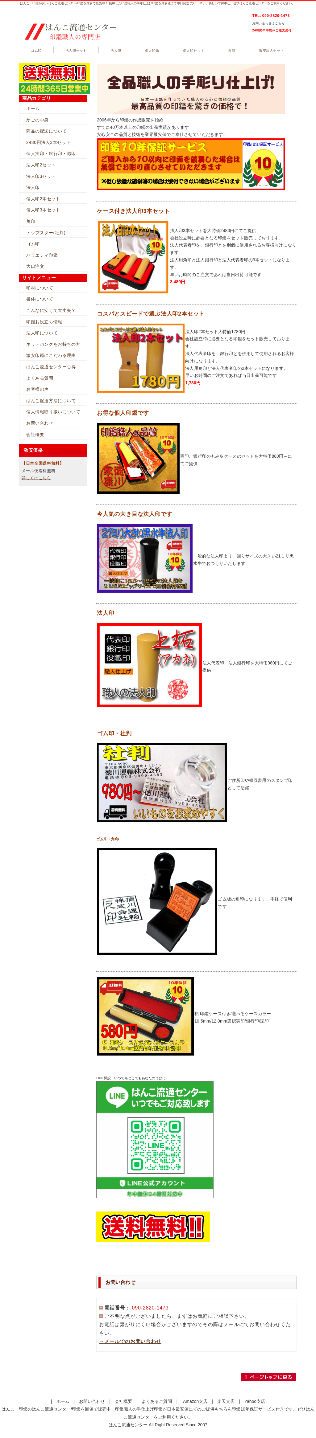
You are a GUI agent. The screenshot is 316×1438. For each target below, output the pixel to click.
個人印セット (193, 50)
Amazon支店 (195, 1401)
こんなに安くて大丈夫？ (51, 310)
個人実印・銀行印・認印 (51, 153)
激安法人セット (271, 50)
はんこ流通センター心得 (51, 366)
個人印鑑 (152, 50)
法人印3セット (41, 176)
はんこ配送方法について (51, 400)
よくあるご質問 (157, 1401)
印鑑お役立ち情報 (44, 321)
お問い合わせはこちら (268, 23)
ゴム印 (36, 50)
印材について (39, 287)
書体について (39, 298)
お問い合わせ (39, 423)
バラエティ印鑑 (42, 255)
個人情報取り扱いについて (53, 411)
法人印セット (76, 50)
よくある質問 (39, 378)
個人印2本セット (43, 198)
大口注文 (35, 266)
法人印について (42, 332)
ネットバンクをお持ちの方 (53, 344)
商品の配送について (46, 131)
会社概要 (35, 434)
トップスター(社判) (45, 232)
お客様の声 (37, 389)
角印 (231, 50)
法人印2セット (41, 164)
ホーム (33, 108)
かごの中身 (37, 119)
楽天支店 (226, 1401)
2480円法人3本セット (48, 142)
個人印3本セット (43, 209)
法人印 (115, 50)
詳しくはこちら (36, 478)
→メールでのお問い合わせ (130, 1341)
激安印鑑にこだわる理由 (51, 355)
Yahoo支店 (254, 1401)
